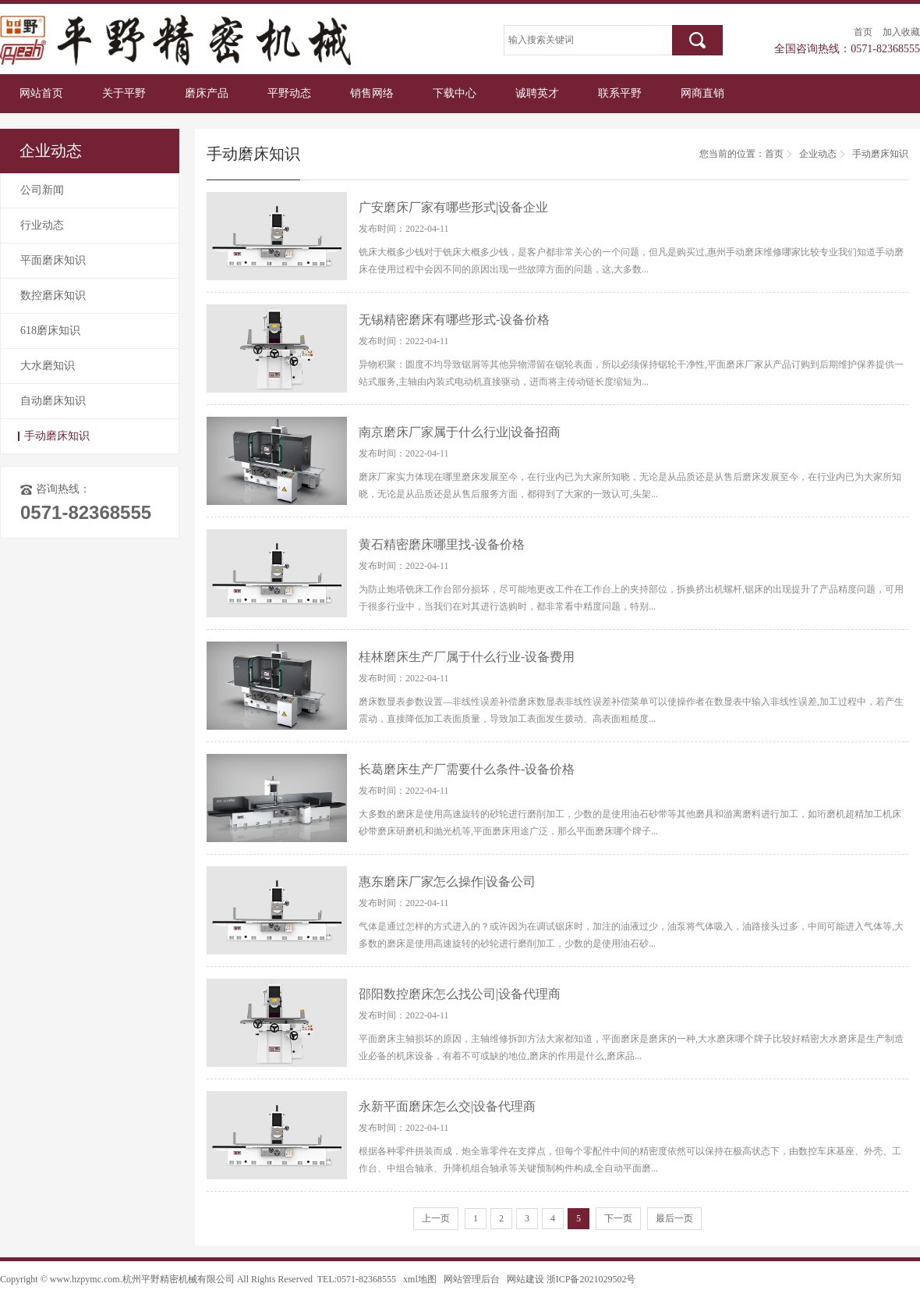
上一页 (436, 1218)
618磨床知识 (50, 330)
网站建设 (525, 1279)
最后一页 (674, 1218)
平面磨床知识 (53, 260)
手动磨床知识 (57, 436)
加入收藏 (901, 32)
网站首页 (41, 93)
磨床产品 (206, 93)
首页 (863, 32)
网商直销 (702, 93)
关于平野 (124, 93)
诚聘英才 (537, 93)
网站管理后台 (472, 1279)
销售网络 (372, 93)
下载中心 (454, 93)
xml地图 (420, 1279)
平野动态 (289, 93)
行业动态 (42, 225)
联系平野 (620, 93)
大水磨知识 (47, 365)
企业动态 (818, 153)
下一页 (618, 1218)
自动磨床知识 (53, 401)
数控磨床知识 (53, 295)
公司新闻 (42, 190)
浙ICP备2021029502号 (591, 1279)
